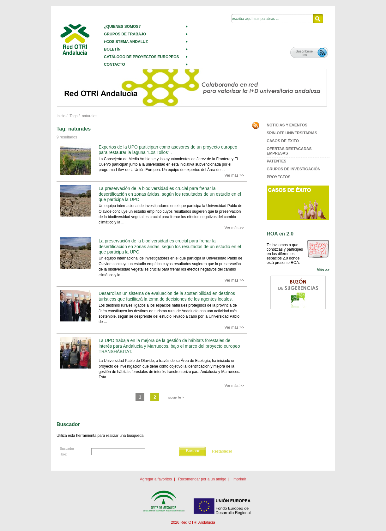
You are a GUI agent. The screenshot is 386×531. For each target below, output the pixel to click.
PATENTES (276, 161)
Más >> (323, 270)
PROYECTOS (278, 177)
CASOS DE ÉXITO (283, 141)
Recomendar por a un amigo (202, 479)
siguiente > (176, 397)
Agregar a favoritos (156, 479)
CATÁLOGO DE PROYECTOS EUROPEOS (141, 57)
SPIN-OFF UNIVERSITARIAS (292, 133)
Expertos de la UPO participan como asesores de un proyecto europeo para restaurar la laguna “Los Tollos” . (168, 149)
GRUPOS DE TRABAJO (125, 34)
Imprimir (239, 479)
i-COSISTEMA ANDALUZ (126, 42)
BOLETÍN (112, 49)
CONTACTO (114, 64)
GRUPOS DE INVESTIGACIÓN (293, 169)
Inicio (61, 116)
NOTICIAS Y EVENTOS (287, 125)
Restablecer (222, 451)
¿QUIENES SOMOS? (122, 26)
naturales (89, 116)
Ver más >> (234, 175)
